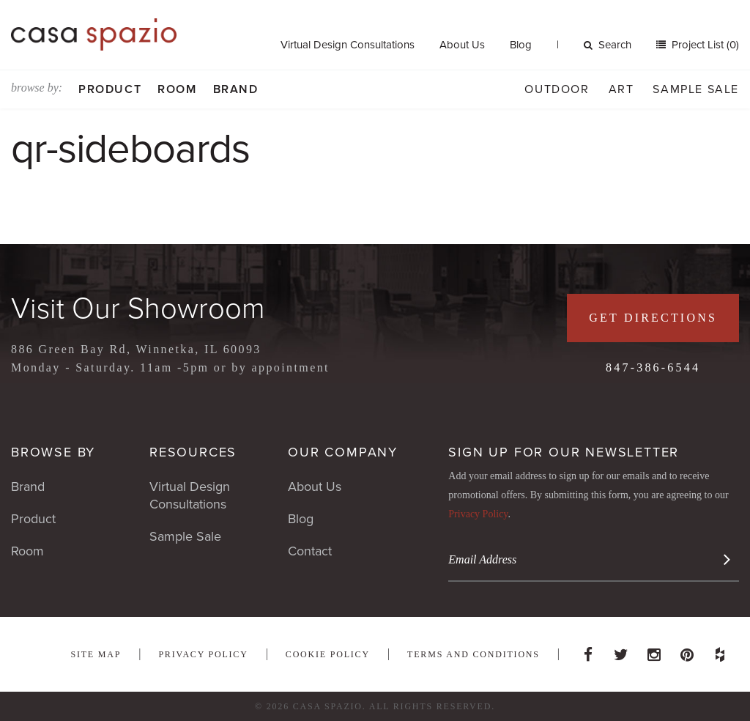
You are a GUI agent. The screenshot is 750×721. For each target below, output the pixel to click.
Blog (521, 44)
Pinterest (687, 651)
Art (621, 89)
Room (176, 89)
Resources (193, 452)
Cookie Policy (328, 654)
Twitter (621, 651)
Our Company (343, 452)
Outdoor (556, 89)
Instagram (654, 651)
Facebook (588, 651)
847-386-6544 (653, 367)
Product (109, 89)
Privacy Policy (478, 514)
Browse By (53, 452)
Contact (310, 551)
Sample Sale (696, 89)
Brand (236, 89)
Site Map (95, 654)
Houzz (720, 651)
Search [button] (607, 44)
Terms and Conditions (473, 654)
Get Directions (653, 317)
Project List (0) (704, 44)
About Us (462, 44)
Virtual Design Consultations (348, 44)
